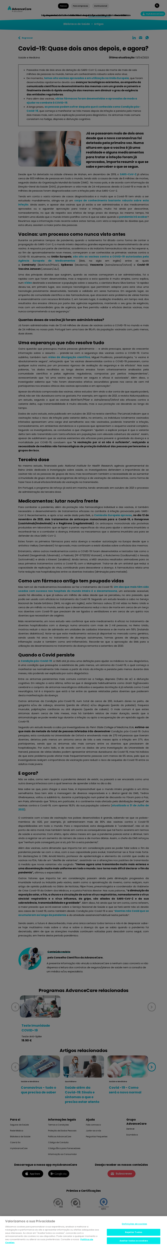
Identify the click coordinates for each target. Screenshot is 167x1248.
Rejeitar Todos (133, 1232)
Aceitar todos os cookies (134, 1240)
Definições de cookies (134, 1224)
